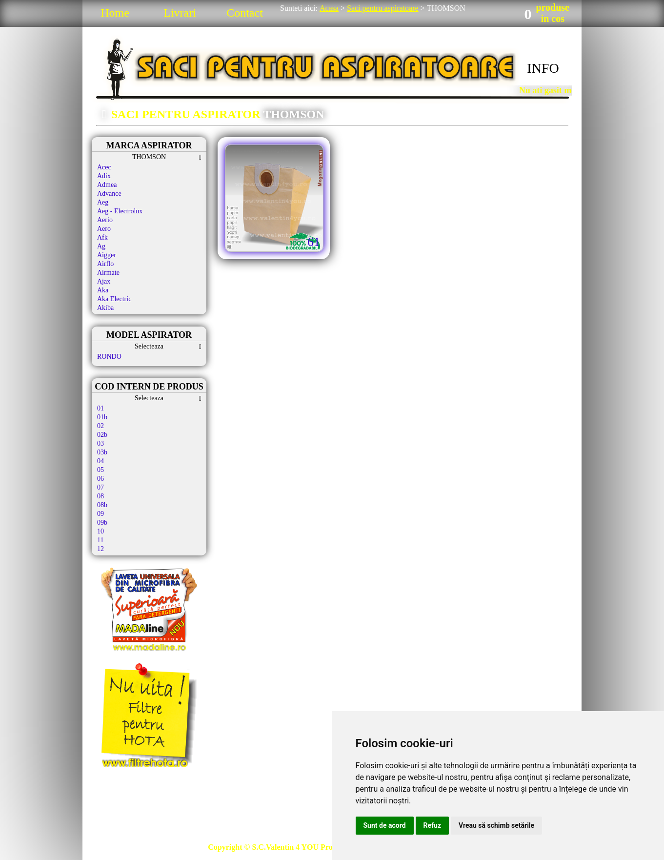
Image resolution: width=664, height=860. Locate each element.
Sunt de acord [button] (384, 825)
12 (100, 549)
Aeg (102, 202)
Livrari (179, 12)
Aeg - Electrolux (119, 211)
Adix (104, 176)
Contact (244, 12)
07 (100, 487)
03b (102, 452)
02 (100, 426)
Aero (104, 228)
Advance (109, 193)
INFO (543, 68)
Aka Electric (114, 299)
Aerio (105, 220)
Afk (102, 237)
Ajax (103, 281)
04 (100, 461)
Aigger (106, 255)
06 (100, 478)
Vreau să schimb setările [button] (496, 825)
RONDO (109, 356)
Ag (101, 246)
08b (102, 505)
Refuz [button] (432, 825)
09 (100, 513)
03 (100, 443)
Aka (102, 290)
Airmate (108, 272)
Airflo (105, 263)
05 (100, 469)
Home (115, 12)
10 (100, 531)
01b (102, 417)
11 (100, 540)
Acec (104, 167)
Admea (107, 184)
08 (100, 496)
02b (102, 434)
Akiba (105, 307)
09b (102, 522)
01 (100, 408)
